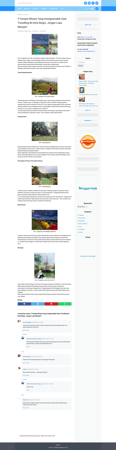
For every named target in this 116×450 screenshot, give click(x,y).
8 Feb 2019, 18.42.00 (34, 400)
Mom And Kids (54, 8)
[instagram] (93, 3)
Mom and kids (83, 223)
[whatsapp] (65, 304)
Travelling (82, 229)
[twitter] (96, 3)
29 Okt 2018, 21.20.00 (32, 369)
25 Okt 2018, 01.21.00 (47, 338)
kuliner (81, 232)
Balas (24, 330)
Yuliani (25, 369)
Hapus (27, 330)
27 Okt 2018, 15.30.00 (36, 356)
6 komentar (43, 31)
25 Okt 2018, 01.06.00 (37, 322)
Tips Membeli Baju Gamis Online (88, 94)
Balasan (25, 334)
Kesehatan (82, 221)
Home (19, 8)
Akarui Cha (25, 400)
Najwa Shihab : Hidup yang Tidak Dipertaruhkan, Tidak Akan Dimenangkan (88, 83)
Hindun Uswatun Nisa (32, 338)
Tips (62, 8)
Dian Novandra (26, 356)
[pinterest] (51, 304)
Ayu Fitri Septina (27, 322)
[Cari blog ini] (86, 62)
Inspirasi (44, 8)
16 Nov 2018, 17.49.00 (47, 383)
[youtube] (89, 3)
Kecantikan (82, 218)
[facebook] (85, 3)
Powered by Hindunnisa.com (60, 447)
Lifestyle (35, 8)
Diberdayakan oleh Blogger (88, 256)
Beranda (58, 445)
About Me (26, 8)
